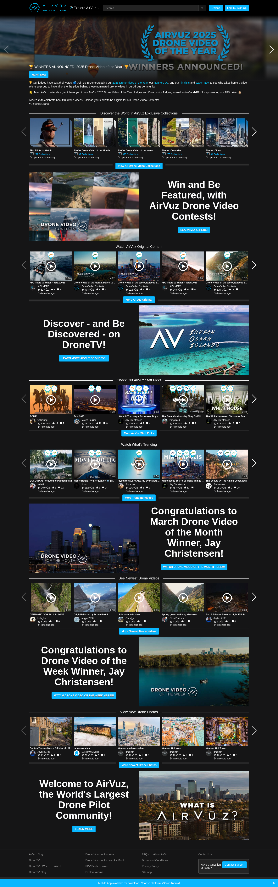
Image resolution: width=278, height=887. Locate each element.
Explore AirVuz (94, 872)
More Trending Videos (139, 497)
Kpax (84, 484)
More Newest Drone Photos (139, 765)
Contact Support (234, 864)
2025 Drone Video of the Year (130, 82)
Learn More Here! (194, 229)
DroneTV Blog (37, 872)
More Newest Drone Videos (139, 631)
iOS (164, 883)
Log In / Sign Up (237, 7)
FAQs (145, 854)
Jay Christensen (133, 420)
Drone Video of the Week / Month (105, 860)
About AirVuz (161, 854)
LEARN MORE (84, 829)
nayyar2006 (87, 618)
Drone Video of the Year (100, 854)
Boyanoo (130, 484)
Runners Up (161, 82)
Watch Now (38, 74)
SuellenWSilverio (90, 752)
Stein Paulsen (177, 618)
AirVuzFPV (43, 286)
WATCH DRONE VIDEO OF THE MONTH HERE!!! (194, 566)
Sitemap (147, 872)
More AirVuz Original (139, 299)
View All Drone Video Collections (139, 165)
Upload (216, 7)
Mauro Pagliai (88, 420)
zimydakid (175, 420)
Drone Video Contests (92, 286)
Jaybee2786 (220, 618)
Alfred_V (129, 618)
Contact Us (205, 854)
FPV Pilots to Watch (97, 866)
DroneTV (34, 860)
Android (175, 883)
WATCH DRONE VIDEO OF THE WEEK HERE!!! (84, 695)
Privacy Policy (150, 866)
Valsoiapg (42, 420)
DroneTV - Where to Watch (45, 866)
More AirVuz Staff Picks (139, 433)
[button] (271, 49)
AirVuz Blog (36, 854)
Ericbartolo (219, 484)
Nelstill (40, 484)
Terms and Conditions (155, 860)
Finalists (185, 82)
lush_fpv (41, 618)
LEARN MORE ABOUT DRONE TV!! (84, 358)
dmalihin (129, 752)
